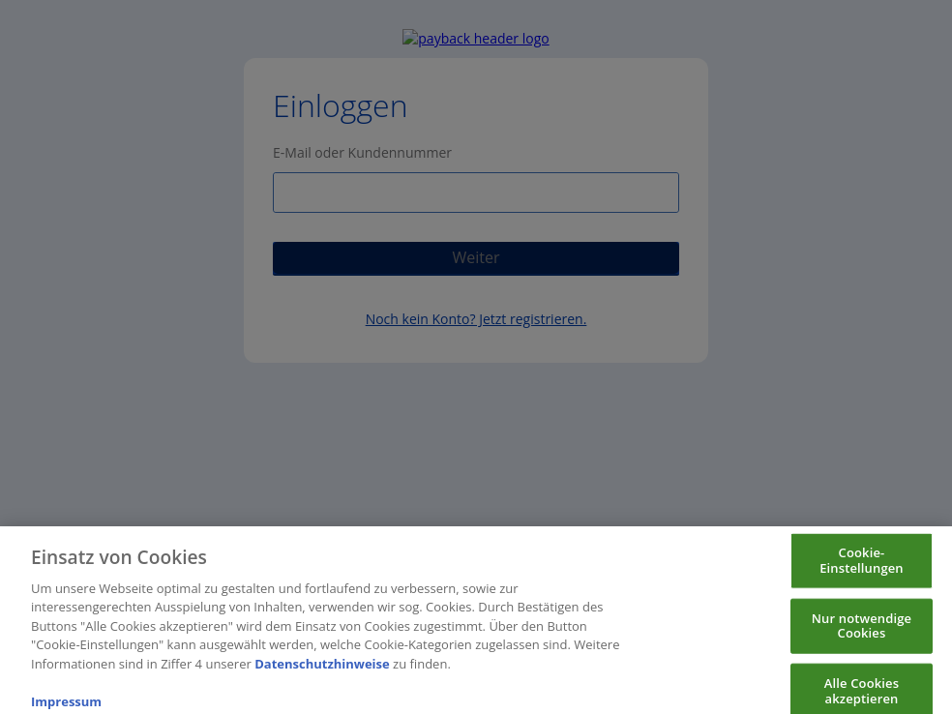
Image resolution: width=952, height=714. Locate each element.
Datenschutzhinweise (322, 675)
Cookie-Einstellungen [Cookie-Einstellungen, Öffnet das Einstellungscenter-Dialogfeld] (861, 572)
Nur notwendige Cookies (861, 637)
